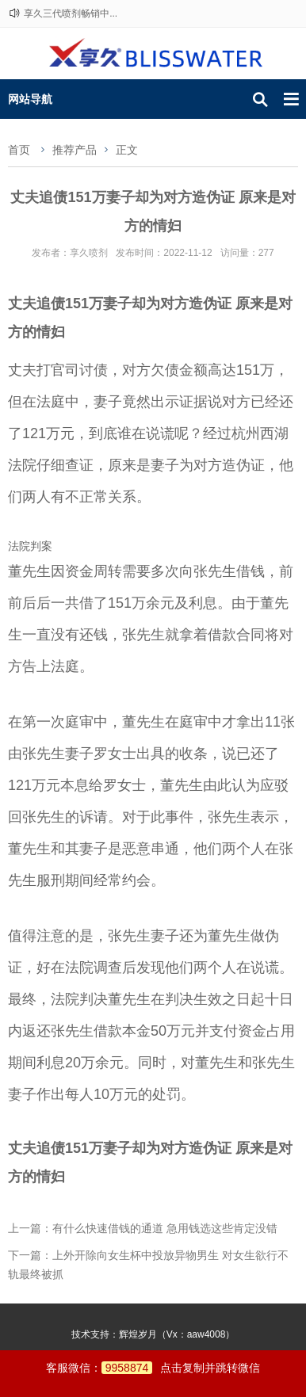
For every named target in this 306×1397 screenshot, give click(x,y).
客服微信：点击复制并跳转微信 (153, 1367)
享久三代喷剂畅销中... (70, 13)
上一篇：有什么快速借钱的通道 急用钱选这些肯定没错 (142, 1228)
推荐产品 (74, 149)
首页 (19, 149)
